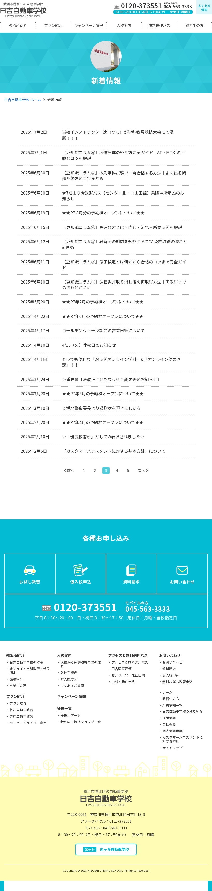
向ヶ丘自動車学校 (106, 849)
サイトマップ (172, 747)
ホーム (167, 692)
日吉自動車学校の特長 (26, 662)
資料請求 (131, 573)
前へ (70, 470)
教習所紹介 (18, 25)
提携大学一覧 (70, 715)
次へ (141, 470)
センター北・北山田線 (128, 675)
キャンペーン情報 (88, 25)
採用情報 (169, 717)
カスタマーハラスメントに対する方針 (182, 739)
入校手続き (68, 672)
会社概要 (169, 724)
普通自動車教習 (21, 709)
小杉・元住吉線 (123, 681)
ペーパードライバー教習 (28, 722)
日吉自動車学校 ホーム (22, 99)
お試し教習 (29, 573)
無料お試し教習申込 (177, 681)
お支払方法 (68, 679)
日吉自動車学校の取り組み (182, 711)
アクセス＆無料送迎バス (128, 655)
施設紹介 (16, 679)
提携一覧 (64, 708)
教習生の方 (194, 25)
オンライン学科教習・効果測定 (30, 670)
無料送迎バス (159, 25)
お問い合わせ (182, 573)
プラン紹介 (53, 25)
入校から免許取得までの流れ (80, 664)
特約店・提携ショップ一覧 (80, 721)
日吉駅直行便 (121, 668)
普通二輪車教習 (21, 716)
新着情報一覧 (172, 705)
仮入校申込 (80, 573)
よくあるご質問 (72, 685)
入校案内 (124, 25)
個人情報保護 (172, 730)
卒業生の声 (18, 685)
